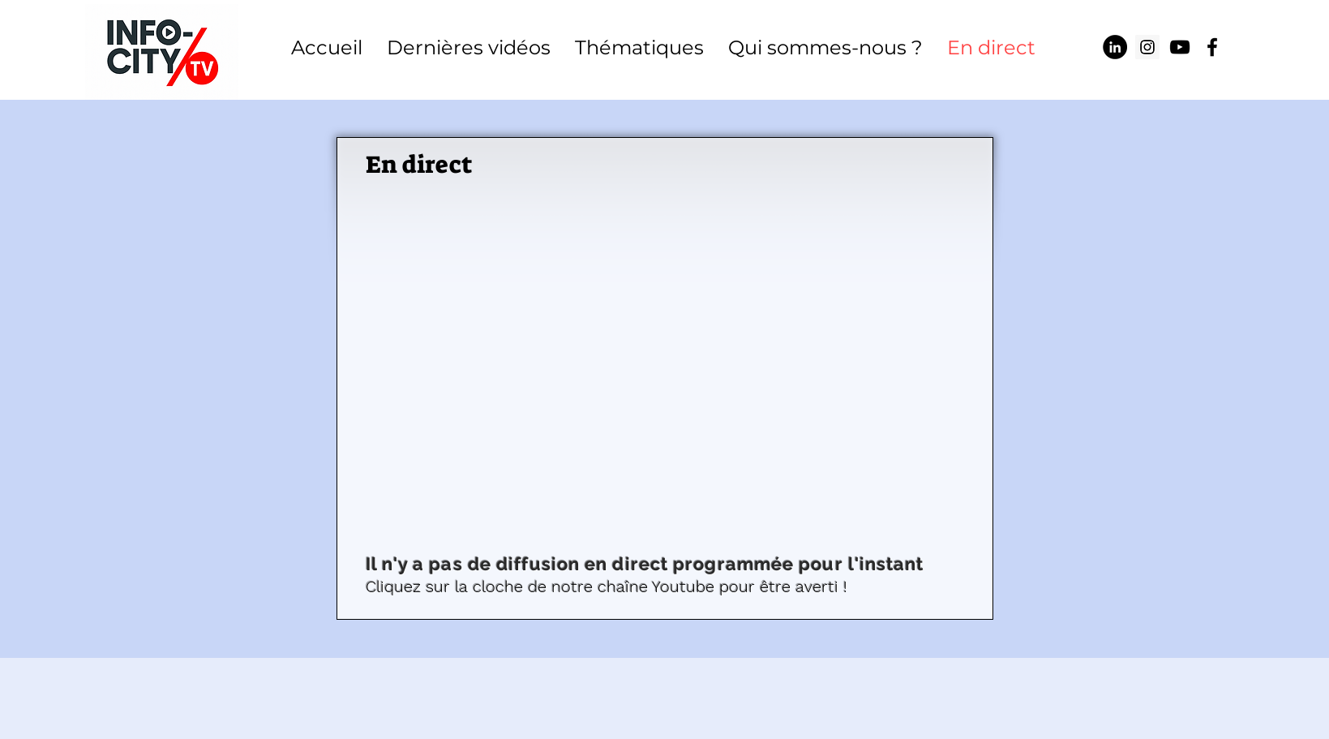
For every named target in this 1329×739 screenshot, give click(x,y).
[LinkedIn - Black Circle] (1115, 47)
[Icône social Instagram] (1147, 47)
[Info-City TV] (1180, 47)
